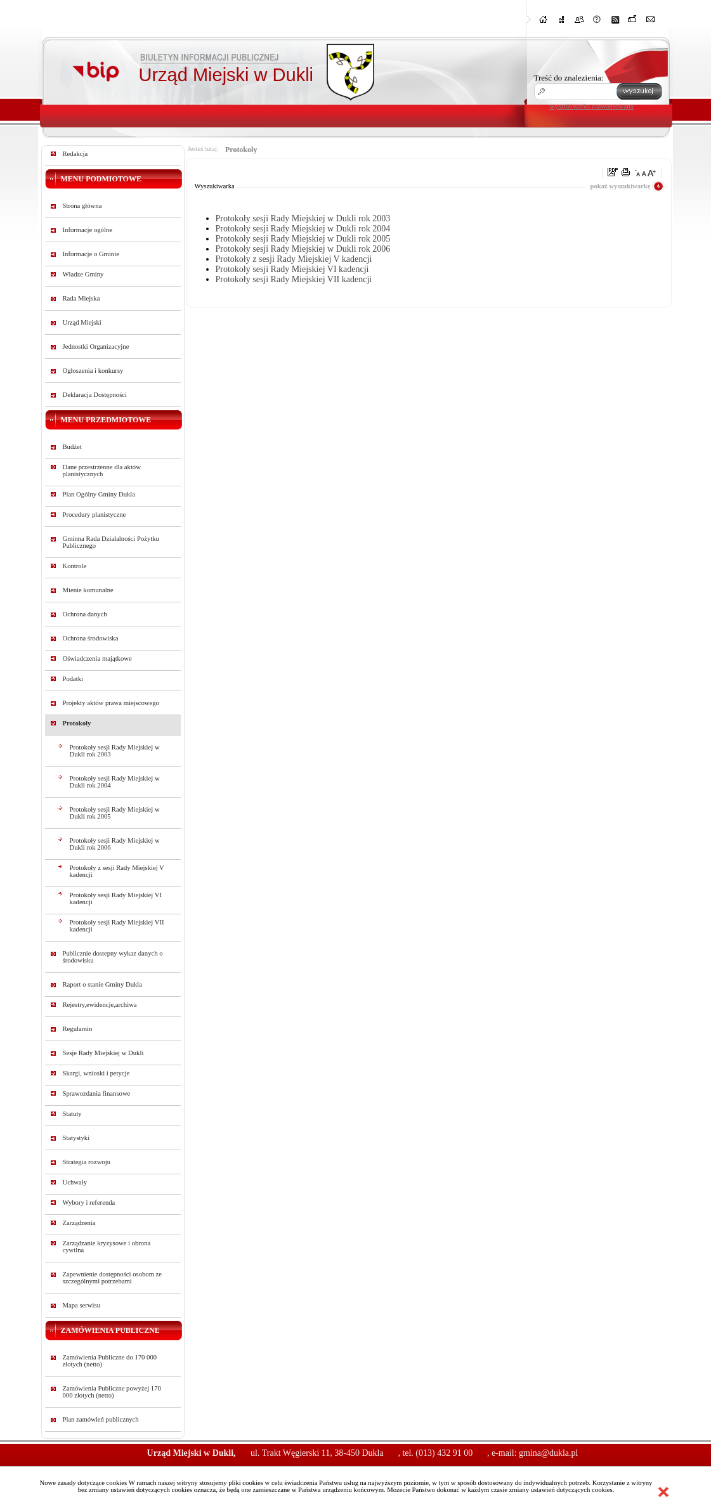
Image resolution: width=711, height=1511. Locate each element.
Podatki (73, 678)
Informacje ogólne (87, 229)
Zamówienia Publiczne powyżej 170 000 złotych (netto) (112, 1392)
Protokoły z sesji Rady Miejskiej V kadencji (117, 871)
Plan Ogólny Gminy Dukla (99, 494)
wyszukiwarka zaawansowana (592, 106)
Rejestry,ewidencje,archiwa (100, 1004)
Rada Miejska (81, 298)
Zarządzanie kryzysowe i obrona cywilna (107, 1247)
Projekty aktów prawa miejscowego (111, 702)
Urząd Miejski (82, 322)
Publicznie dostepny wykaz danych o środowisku (113, 957)
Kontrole (75, 565)
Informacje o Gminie (91, 253)
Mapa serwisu (81, 1305)
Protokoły (77, 723)
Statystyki (76, 1137)
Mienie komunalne (88, 590)
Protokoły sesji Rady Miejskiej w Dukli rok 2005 (115, 813)
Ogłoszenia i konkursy (93, 370)
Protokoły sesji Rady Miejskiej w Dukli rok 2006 (115, 844)
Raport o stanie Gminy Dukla (103, 984)
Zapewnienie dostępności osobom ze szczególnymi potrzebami (112, 1278)
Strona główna (82, 205)
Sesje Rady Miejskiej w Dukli (103, 1052)
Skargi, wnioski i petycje (96, 1073)
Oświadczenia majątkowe (97, 658)
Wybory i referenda (89, 1202)
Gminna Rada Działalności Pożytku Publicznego (111, 542)
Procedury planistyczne (94, 514)
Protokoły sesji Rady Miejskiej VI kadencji (116, 898)
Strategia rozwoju (86, 1161)
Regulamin (78, 1028)
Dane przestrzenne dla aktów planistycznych (102, 470)
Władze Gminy (83, 274)
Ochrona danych (85, 614)
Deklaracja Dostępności (95, 394)
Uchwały (75, 1182)
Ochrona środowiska (91, 638)
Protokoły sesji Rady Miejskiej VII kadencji (117, 926)
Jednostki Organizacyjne (96, 346)
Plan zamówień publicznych (101, 1419)
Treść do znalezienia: (569, 77)
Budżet (72, 446)
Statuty (72, 1113)
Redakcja (75, 153)
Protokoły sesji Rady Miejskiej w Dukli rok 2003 (115, 751)
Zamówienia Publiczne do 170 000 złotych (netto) (110, 1361)
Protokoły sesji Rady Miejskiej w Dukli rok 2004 (115, 782)
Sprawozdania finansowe (97, 1093)
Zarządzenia (79, 1222)
